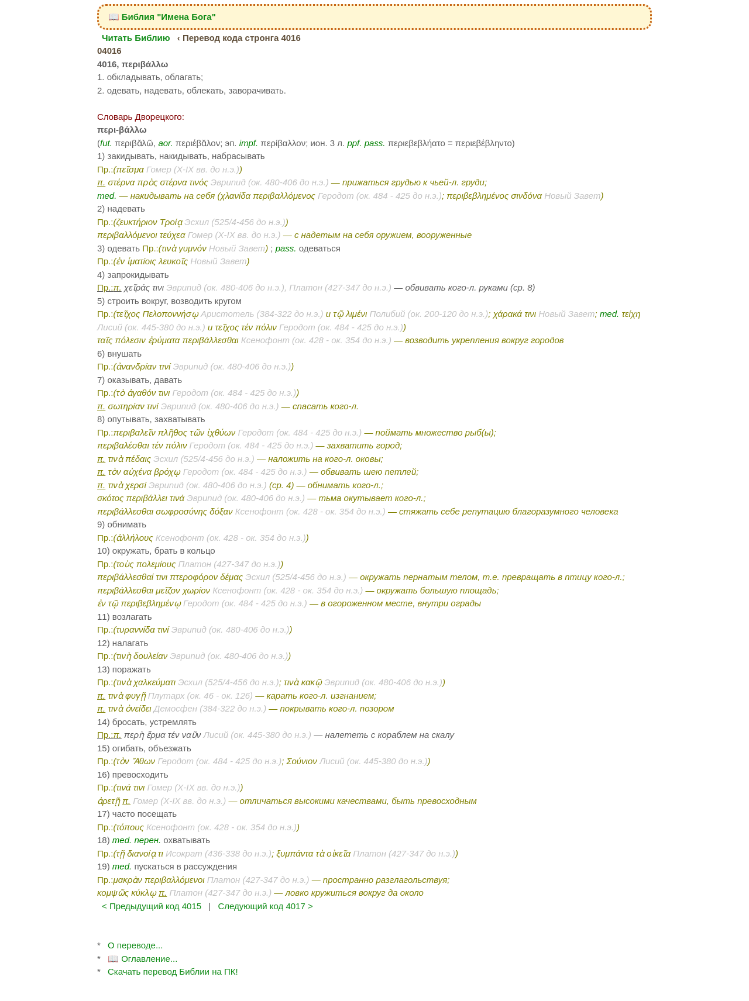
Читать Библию (136, 38)
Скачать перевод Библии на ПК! (173, 971)
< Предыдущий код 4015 (151, 906)
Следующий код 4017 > (265, 906)
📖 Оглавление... (142, 959)
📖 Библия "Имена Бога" (162, 17)
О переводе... (135, 945)
